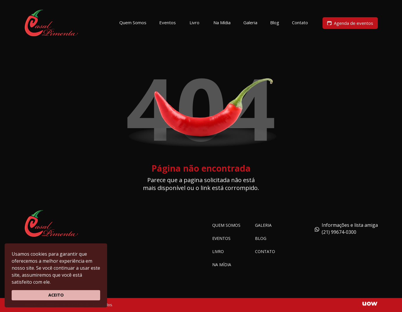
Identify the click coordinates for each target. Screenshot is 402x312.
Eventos (221, 238)
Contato (265, 251)
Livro (218, 251)
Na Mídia (221, 264)
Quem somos (226, 225)
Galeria (263, 225)
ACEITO (56, 295)
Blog (260, 238)
